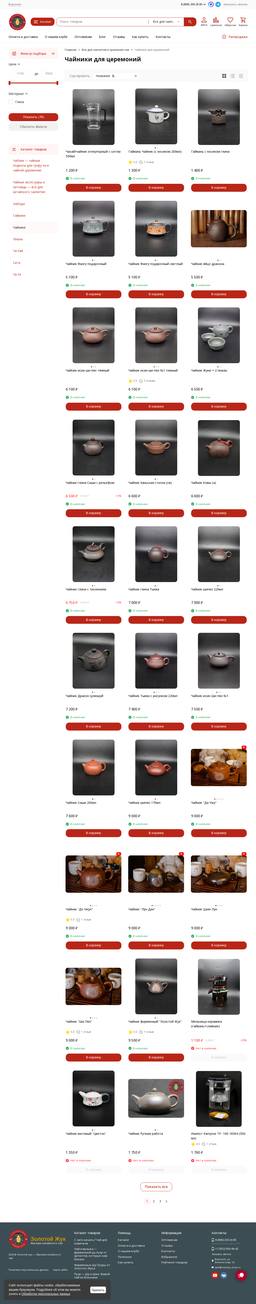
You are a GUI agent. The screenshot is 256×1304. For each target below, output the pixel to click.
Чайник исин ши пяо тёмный (87, 370)
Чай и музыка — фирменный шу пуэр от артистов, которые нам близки (90, 1254)
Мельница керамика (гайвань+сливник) (206, 1023)
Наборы (19, 204)
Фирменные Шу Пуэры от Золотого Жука (92, 1266)
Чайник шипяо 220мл (207, 589)
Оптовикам (83, 37)
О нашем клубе (56, 37)
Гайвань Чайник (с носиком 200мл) (155, 151)
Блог (102, 37)
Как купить (140, 37)
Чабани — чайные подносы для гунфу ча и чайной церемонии (31, 165)
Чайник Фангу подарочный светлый (155, 264)
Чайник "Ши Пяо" (79, 1021)
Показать (30, 117)
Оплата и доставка (23, 37)
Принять (98, 1290)
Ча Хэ (17, 274)
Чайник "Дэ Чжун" (79, 909)
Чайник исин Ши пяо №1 (209, 696)
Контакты (163, 37)
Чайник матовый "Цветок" (86, 1133)
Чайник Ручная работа (145, 1133)
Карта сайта (60, 1269)
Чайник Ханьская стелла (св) (150, 483)
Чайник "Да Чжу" (204, 802)
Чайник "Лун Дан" (141, 909)
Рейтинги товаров (174, 1262)
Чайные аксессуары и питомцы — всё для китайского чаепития (29, 187)
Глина (19, 102)
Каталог (123, 1240)
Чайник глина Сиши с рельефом (90, 483)
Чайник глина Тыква (143, 589)
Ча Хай (18, 251)
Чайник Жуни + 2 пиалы (209, 370)
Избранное (169, 1257)
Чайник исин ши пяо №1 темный (153, 370)
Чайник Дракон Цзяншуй (84, 696)
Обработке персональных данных (46, 1294)
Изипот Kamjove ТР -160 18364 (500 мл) (218, 1135)
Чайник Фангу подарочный (86, 264)
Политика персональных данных (29, 1269)
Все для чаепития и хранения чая (105, 50)
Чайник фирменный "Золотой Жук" (155, 1021)
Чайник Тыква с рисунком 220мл (152, 696)
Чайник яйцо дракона (207, 264)
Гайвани (19, 215)
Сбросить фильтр (33, 126)
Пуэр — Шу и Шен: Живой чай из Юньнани (92, 1276)
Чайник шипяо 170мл (144, 802)
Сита (16, 263)
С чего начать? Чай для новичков (90, 1241)
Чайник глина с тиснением (86, 589)
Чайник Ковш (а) (203, 483)
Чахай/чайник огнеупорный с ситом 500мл (93, 153)
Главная (70, 50)
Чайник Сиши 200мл (81, 802)
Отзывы (119, 37)
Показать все (156, 1186)
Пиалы (18, 239)
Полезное (125, 1257)
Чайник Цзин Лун (204, 909)
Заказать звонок (235, 4)
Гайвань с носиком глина (210, 151)
